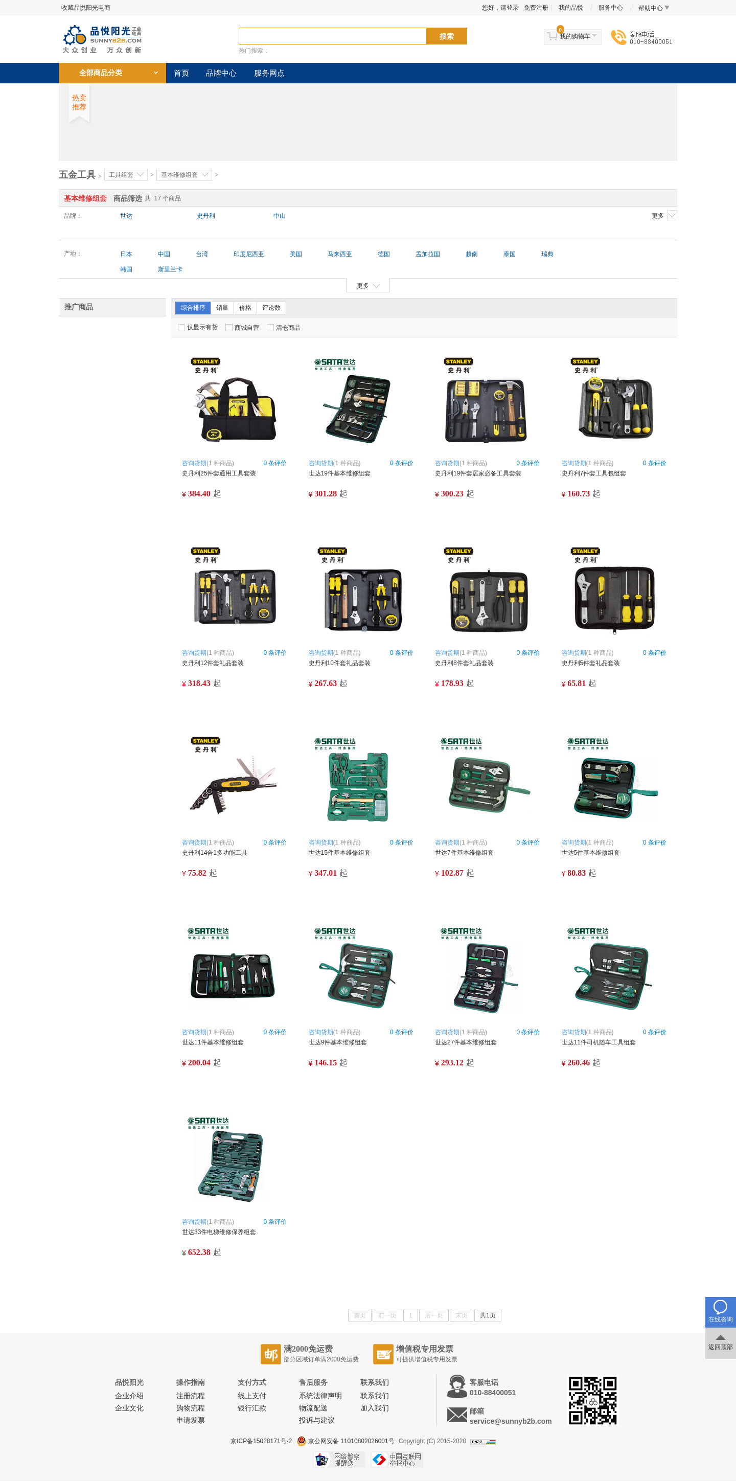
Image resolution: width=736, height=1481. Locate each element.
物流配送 (313, 1408)
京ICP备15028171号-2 (261, 1441)
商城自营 (242, 327)
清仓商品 (284, 327)
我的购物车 (575, 36)
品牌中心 (221, 73)
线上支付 (252, 1396)
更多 (664, 215)
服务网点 (269, 73)
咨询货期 (194, 463)
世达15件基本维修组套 (340, 852)
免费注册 (536, 7)
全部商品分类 (100, 73)
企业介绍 (129, 1396)
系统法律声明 (320, 1396)
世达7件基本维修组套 (464, 852)
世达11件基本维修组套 (213, 1042)
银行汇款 (252, 1408)
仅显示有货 (198, 327)
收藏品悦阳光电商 (85, 7)
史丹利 (206, 215)
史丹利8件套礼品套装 (464, 663)
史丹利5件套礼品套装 (591, 663)
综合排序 (193, 307)
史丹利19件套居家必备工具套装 (478, 473)
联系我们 (374, 1396)
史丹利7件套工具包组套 (594, 473)
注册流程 (190, 1396)
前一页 (387, 1315)
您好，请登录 (500, 7)
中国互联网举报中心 (397, 1459)
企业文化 (129, 1408)
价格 (245, 307)
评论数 (271, 307)
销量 (222, 307)
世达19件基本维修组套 (340, 473)
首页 (181, 73)
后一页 (434, 1315)
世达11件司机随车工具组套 (599, 1042)
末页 (461, 1315)
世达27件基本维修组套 (466, 1042)
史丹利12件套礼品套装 (213, 663)
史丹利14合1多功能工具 (214, 852)
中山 (279, 215)
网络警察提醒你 (339, 1459)
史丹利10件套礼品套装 (340, 663)
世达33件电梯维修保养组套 (219, 1232)
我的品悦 (571, 7)
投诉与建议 (317, 1420)
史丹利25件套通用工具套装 (222, 473)
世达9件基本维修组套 (338, 1042)
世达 (126, 215)
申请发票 (190, 1420)
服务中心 (611, 7)
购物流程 (190, 1408)
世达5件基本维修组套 (591, 852)
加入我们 (374, 1408)
